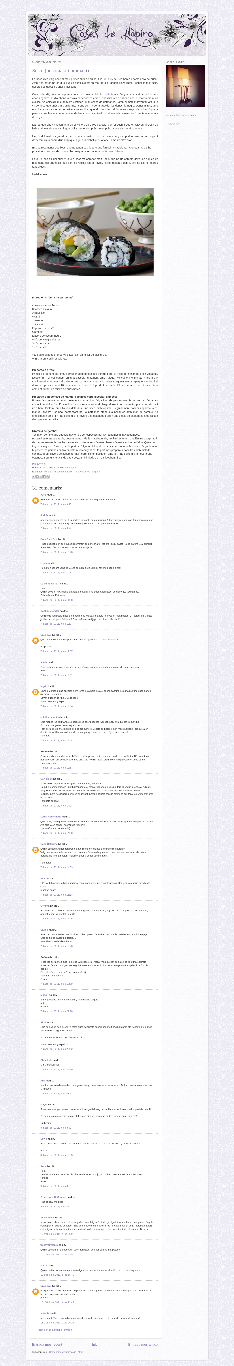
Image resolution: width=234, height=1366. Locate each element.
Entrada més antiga (143, 1344)
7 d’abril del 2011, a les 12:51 (56, 675)
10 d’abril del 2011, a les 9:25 (56, 1254)
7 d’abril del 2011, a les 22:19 (56, 1069)
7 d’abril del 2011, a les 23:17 (56, 1093)
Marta (43, 1265)
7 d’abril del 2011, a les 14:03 (56, 805)
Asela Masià (47, 1217)
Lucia (43, 563)
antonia (44, 1313)
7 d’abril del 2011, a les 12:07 (56, 623)
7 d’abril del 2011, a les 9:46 (55, 504)
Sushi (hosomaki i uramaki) (60, 70)
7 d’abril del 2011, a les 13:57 (56, 767)
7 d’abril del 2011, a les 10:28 (56, 552)
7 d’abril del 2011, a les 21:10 (56, 1011)
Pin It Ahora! (39, 463)
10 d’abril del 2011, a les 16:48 (57, 1274)
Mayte (43, 1104)
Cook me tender (49, 611)
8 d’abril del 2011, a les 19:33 (56, 1155)
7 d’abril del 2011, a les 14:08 (56, 833)
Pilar (43, 878)
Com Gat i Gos (49, 539)
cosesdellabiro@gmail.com (181, 115)
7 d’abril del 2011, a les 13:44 (56, 740)
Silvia (43, 1138)
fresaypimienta (49, 1245)
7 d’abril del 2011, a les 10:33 (56, 572)
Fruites (47, 471)
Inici (95, 1344)
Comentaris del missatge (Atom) (66, 1352)
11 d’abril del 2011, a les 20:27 (57, 1322)
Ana (42, 1080)
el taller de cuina (50, 717)
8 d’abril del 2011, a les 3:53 (55, 1127)
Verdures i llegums (90, 471)
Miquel (44, 994)
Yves (43, 494)
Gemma (45, 905)
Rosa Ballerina (49, 844)
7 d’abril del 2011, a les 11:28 (56, 600)
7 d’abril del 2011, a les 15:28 (56, 946)
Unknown (46, 635)
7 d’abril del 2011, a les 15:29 (56, 983)
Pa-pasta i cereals (63, 471)
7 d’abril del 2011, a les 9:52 (55, 528)
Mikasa (119, 151)
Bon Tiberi (46, 779)
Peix (76, 471)
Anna (43, 1166)
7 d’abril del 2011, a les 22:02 (56, 1049)
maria (43, 662)
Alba (43, 1022)
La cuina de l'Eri (49, 583)
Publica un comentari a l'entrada (54, 1329)
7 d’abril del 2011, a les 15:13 (56, 894)
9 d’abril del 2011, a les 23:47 (56, 1206)
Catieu (44, 929)
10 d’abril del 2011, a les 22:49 (57, 1302)
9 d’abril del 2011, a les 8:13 (55, 1186)
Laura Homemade (50, 816)
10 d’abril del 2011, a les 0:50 (56, 1234)
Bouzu (109, 151)
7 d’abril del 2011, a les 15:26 (56, 918)
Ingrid (43, 686)
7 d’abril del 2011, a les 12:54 (56, 706)
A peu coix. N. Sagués (53, 1197)
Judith (107, 94)
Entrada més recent (47, 1344)
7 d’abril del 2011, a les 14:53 (56, 867)
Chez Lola (46, 1060)
